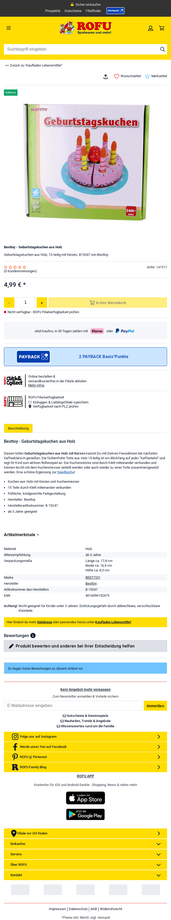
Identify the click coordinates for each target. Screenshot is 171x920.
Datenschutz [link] (78, 909)
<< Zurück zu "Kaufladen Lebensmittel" (33, 65)
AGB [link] (93, 909)
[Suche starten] (162, 49)
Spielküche (65, 472)
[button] (33, 635)
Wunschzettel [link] (127, 76)
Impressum (57, 909)
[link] (115, 10)
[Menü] (24, 28)
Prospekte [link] (52, 11)
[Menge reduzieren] (9, 302)
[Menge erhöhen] (42, 302)
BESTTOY (93, 577)
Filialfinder (93, 11)
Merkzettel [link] (156, 76)
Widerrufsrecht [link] (111, 909)
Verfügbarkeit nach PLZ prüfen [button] (53, 406)
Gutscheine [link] (73, 11)
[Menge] (25, 302)
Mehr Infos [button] (36, 385)
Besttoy (91, 583)
